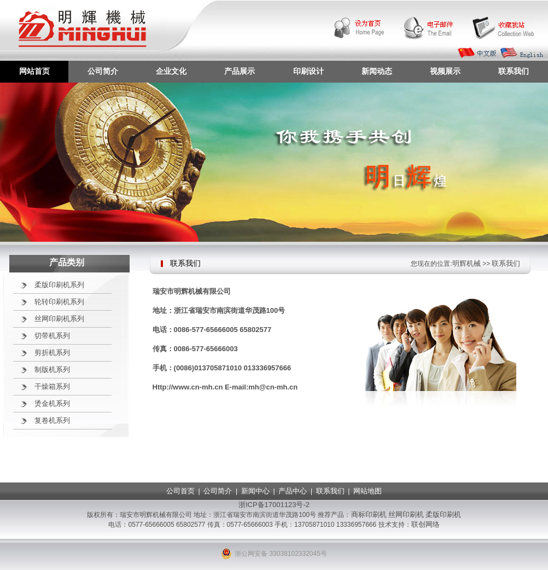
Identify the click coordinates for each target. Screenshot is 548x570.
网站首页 (34, 71)
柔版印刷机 (443, 514)
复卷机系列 (52, 420)
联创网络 (425, 524)
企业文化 (171, 71)
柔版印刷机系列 (59, 285)
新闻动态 (377, 71)
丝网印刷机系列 (59, 319)
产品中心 (292, 491)
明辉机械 (466, 263)
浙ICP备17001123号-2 (274, 505)
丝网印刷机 (406, 514)
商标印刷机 (369, 514)
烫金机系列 (52, 403)
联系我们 (513, 71)
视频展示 (445, 71)
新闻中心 (255, 491)
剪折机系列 (52, 352)
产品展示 (239, 71)
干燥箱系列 (52, 386)
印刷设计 (308, 71)
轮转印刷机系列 (59, 302)
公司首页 (180, 491)
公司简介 (103, 71)
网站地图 (367, 491)
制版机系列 (52, 369)
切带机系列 (52, 335)
